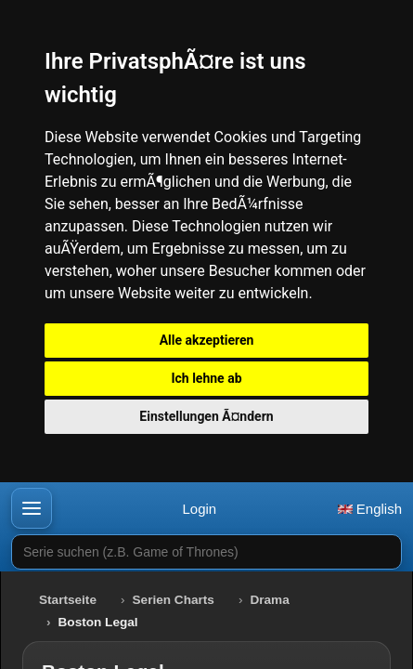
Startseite (68, 600)
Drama (269, 600)
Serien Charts (173, 600)
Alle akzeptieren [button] (207, 340)
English (370, 509)
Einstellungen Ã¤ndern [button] (206, 416)
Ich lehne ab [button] (206, 378)
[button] (31, 508)
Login (199, 509)
